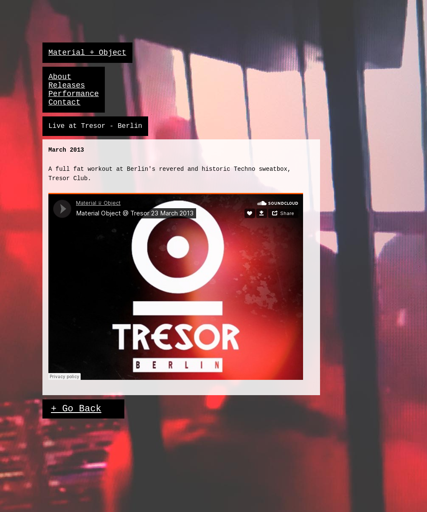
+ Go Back (76, 409)
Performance (73, 94)
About (59, 77)
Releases (66, 85)
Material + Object (87, 52)
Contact (64, 102)
